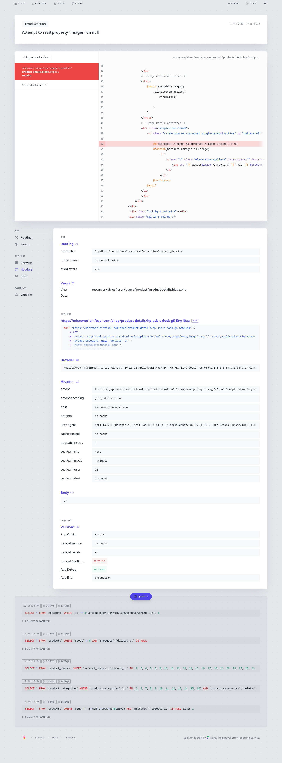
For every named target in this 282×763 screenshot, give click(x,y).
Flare (211, 737)
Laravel (70, 737)
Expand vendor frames (37, 57)
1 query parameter (36, 621)
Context (20, 288)
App (17, 231)
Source (39, 737)
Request (20, 256)
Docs (55, 737)
